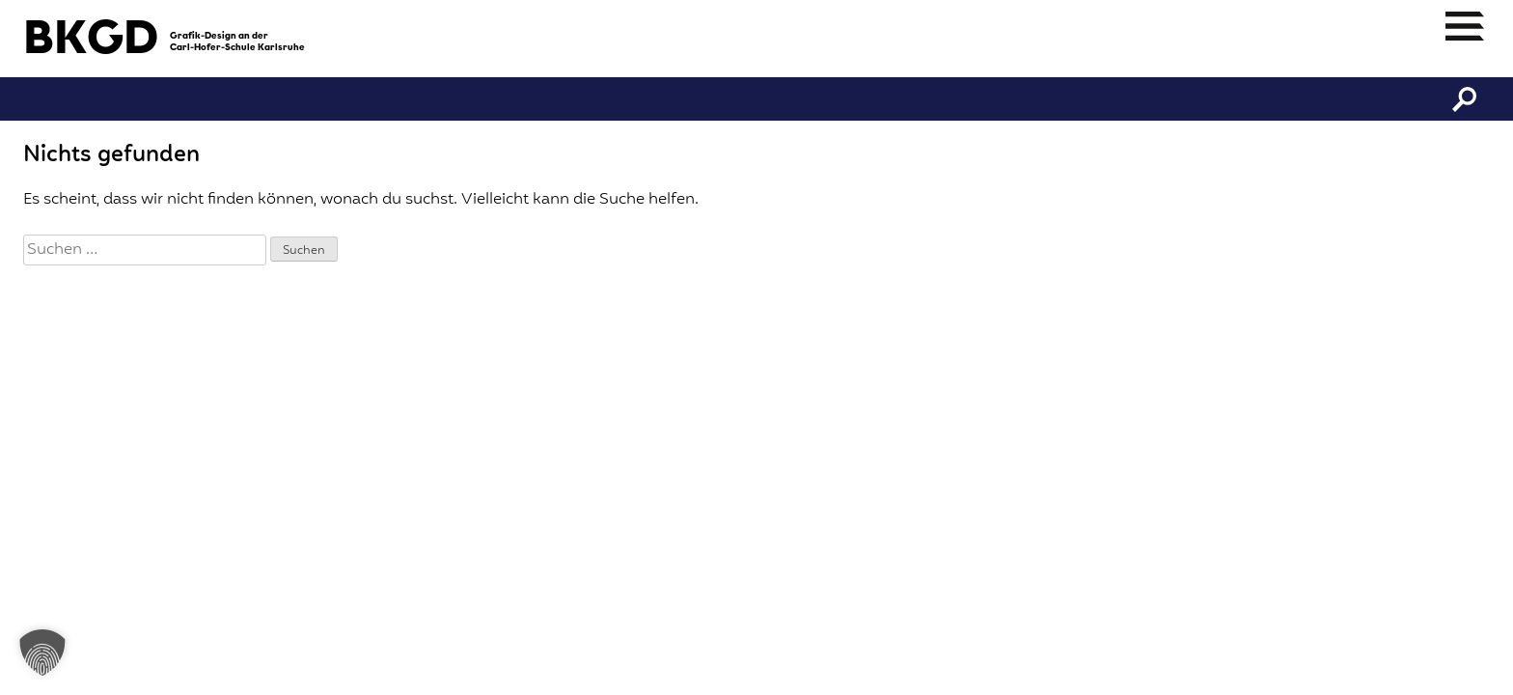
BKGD (90, 40)
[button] (42, 652)
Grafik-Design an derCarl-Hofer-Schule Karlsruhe (237, 42)
